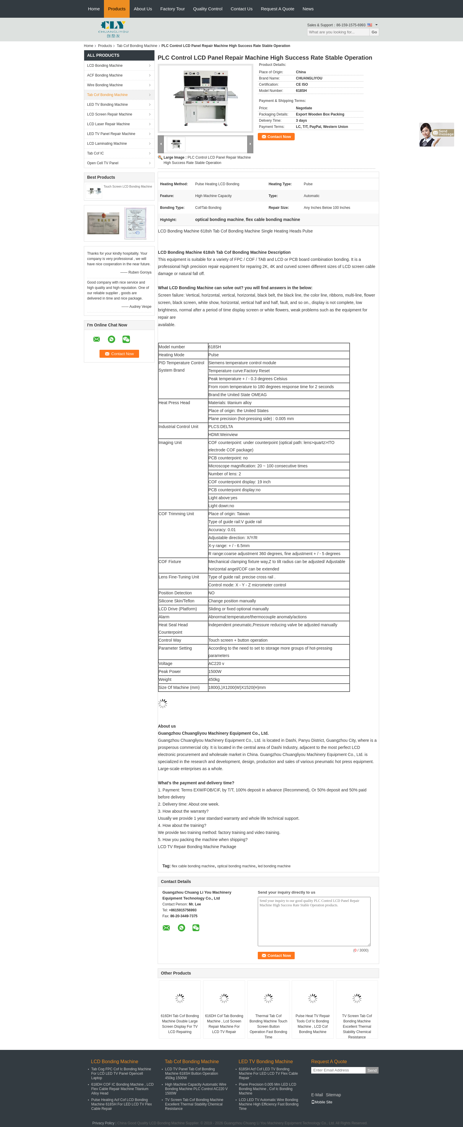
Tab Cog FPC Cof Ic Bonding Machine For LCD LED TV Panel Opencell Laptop (121, 1073)
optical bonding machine (236, 866)
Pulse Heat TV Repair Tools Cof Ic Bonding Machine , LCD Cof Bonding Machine (313, 1024)
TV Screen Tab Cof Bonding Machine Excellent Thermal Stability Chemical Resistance (357, 1026)
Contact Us (241, 8)
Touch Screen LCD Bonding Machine (128, 186)
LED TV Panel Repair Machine (111, 134)
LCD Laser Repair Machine (108, 124)
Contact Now (279, 136)
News (308, 8)
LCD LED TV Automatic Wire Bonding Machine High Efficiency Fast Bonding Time (269, 1104)
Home (94, 8)
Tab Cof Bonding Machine (137, 46)
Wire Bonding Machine (105, 85)
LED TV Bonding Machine (107, 105)
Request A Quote (277, 8)
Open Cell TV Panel (102, 163)
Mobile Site (321, 1102)
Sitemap (333, 1094)
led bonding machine (274, 866)
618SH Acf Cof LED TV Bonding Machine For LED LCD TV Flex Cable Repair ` (268, 1073)
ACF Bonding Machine (105, 75)
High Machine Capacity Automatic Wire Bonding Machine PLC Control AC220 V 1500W (196, 1088)
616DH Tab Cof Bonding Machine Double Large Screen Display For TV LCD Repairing (180, 1024)
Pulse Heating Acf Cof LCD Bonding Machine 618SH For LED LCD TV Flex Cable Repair (121, 1104)
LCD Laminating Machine (107, 144)
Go (374, 32)
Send (371, 1070)
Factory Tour (172, 8)
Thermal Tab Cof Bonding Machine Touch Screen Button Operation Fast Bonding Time (268, 1026)
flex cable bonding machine (193, 866)
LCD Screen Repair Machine (109, 114)
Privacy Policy (103, 1123)
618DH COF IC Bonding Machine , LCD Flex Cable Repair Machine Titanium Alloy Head (122, 1088)
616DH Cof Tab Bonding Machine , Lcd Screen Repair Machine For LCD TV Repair (224, 1024)
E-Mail (317, 1094)
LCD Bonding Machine (105, 66)
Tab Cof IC (95, 153)
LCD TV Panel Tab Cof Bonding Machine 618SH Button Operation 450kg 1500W (191, 1073)
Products (116, 8)
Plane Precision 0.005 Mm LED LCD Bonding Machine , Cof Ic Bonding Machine (267, 1088)
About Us (143, 8)
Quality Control (207, 8)
